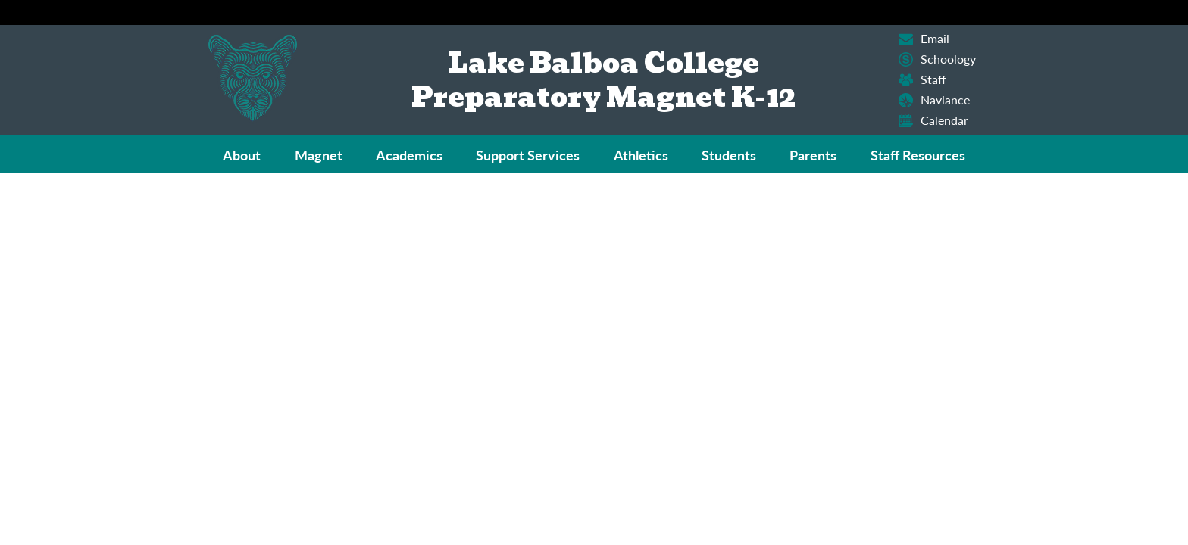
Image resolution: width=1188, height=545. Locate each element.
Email (924, 39)
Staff (922, 79)
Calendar (933, 120)
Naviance (934, 100)
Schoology (937, 59)
